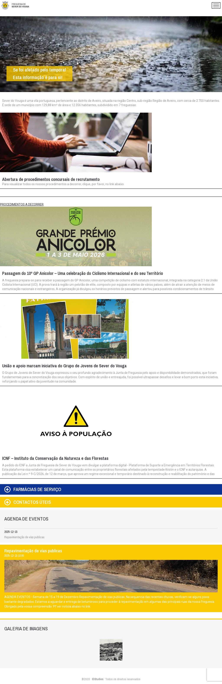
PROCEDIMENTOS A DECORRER (22, 204)
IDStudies (97, 679)
